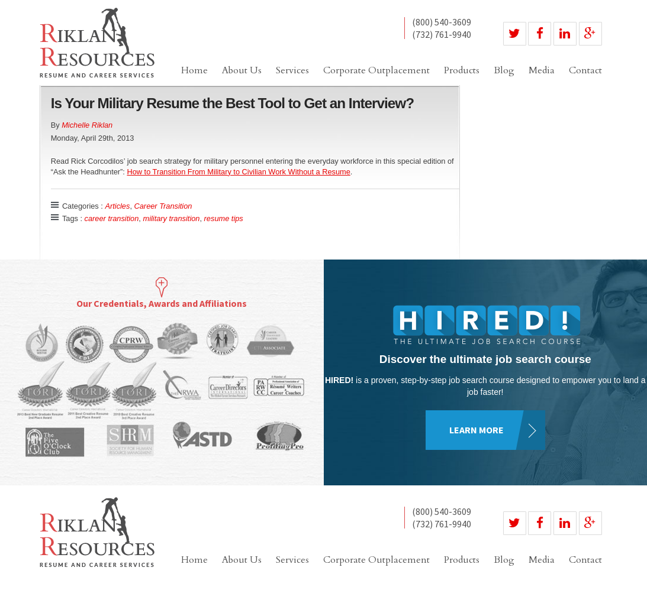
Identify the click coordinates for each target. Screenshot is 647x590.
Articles (117, 206)
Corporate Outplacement (376, 70)
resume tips (223, 218)
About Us (242, 70)
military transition (171, 218)
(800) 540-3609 (441, 22)
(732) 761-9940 (441, 34)
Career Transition (163, 206)
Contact (585, 70)
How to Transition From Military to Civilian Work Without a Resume (238, 171)
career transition (112, 218)
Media (542, 70)
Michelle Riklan (87, 125)
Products (461, 70)
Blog (504, 70)
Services (292, 70)
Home (194, 70)
